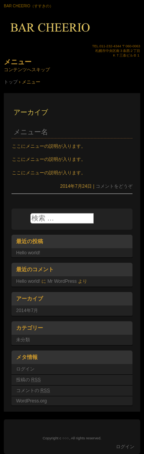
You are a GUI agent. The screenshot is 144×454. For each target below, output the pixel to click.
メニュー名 (30, 132)
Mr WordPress (61, 281)
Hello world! (28, 252)
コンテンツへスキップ (27, 69)
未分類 (23, 339)
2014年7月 (27, 310)
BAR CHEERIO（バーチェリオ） (72, 27)
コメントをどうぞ (114, 186)
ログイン (25, 369)
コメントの (33, 390)
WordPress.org (31, 401)
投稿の (28, 379)
